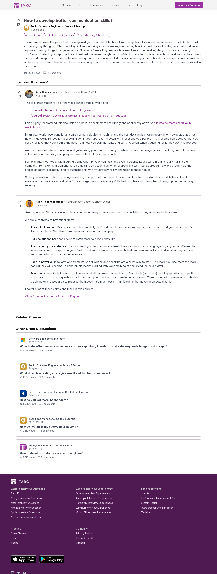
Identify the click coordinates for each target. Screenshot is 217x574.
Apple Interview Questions (23, 497)
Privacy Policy (83, 518)
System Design (148, 488)
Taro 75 (14, 478)
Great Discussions (19, 518)
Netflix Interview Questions (24, 502)
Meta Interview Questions (23, 488)
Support (79, 528)
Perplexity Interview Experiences (92, 488)
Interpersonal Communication (155, 493)
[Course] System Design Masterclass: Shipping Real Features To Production (79, 111)
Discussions (113, 5)
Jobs (82, 5)
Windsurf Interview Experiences (91, 493)
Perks (13, 523)
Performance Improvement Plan (156, 483)
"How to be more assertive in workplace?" (161, 119)
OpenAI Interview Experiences (90, 478)
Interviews (96, 5)
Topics (14, 528)
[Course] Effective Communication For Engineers (62, 106)
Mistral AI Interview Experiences (92, 497)
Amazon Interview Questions (25, 493)
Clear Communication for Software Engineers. (54, 281)
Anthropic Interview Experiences (91, 483)
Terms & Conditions (85, 523)
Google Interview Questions (24, 483)
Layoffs (144, 478)
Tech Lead (146, 497)
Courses (70, 5)
